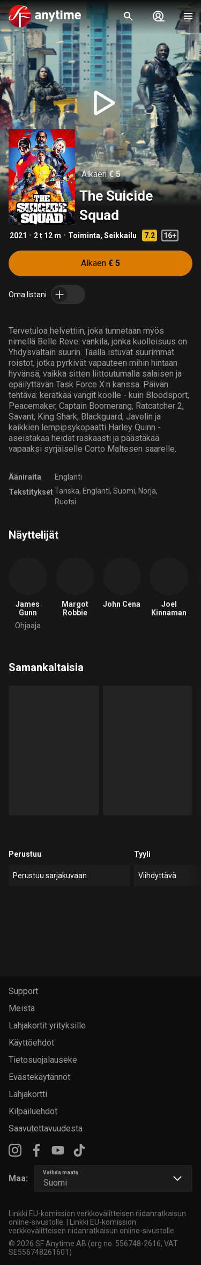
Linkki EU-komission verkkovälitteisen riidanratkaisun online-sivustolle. (92, 1226)
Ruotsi (65, 501)
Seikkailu (120, 235)
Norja (147, 491)
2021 (18, 235)
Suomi (124, 491)
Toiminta (84, 235)
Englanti (68, 477)
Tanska (67, 491)
